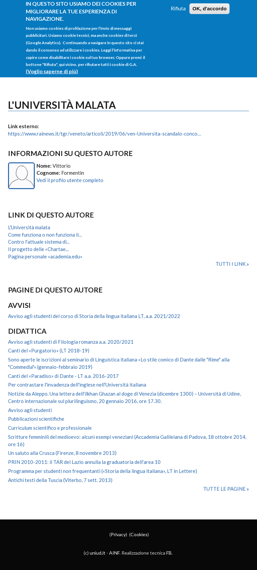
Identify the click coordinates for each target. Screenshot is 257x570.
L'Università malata (29, 227)
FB (169, 553)
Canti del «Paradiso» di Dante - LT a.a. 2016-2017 (63, 376)
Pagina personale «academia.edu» (45, 256)
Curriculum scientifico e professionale (50, 428)
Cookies (139, 534)
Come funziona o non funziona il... (45, 235)
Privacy (118, 534)
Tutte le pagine (225, 489)
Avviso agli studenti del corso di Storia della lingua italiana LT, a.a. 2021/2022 (94, 316)
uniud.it (97, 553)
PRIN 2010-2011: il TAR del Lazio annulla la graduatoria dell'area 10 (84, 462)
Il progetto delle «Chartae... (38, 249)
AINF (114, 553)
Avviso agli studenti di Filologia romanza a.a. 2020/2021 (71, 342)
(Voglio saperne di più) (52, 66)
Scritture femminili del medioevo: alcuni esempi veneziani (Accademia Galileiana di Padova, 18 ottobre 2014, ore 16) (127, 440)
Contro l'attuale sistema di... (39, 242)
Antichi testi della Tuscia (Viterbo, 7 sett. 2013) (60, 480)
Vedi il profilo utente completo (69, 180)
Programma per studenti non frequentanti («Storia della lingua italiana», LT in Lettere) (102, 471)
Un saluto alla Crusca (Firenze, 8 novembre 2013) (62, 453)
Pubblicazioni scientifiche (36, 419)
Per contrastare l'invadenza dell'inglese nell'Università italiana (77, 385)
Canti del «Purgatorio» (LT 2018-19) (48, 350)
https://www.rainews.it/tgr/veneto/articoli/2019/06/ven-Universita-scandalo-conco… (104, 134)
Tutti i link (231, 264)
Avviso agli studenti (30, 410)
